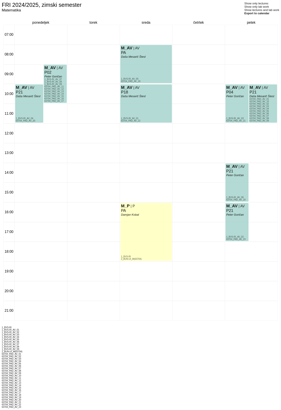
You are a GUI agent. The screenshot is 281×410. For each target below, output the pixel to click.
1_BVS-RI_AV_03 (234, 118)
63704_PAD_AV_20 (25, 121)
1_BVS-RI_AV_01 (129, 118)
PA (123, 52)
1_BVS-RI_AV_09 (53, 84)
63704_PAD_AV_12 (54, 89)
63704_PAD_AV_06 (259, 113)
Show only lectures (256, 3)
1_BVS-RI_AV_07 (53, 79)
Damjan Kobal (130, 214)
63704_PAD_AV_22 (130, 121)
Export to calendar (256, 13)
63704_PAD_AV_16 (54, 98)
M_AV (21, 87)
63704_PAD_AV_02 (259, 104)
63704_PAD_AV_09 (259, 121)
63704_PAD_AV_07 (259, 116)
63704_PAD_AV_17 (54, 101)
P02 (47, 72)
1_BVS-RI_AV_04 (24, 118)
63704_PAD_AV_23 (235, 239)
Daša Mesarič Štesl (28, 96)
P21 (19, 92)
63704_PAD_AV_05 (259, 111)
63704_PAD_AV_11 (54, 86)
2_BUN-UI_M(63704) (131, 259)
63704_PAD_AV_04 (259, 108)
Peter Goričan (53, 76)
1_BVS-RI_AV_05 (129, 79)
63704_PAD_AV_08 (259, 118)
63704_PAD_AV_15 (54, 96)
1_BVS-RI (126, 256)
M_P (125, 206)
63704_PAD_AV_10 (259, 101)
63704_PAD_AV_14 (54, 94)
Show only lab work (256, 6)
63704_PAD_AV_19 (235, 200)
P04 (229, 92)
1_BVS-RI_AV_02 (234, 237)
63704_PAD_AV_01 (259, 99)
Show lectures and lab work (261, 10)
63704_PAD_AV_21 (235, 121)
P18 (124, 92)
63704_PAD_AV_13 (54, 91)
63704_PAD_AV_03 (259, 106)
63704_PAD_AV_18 (130, 81)
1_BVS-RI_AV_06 (234, 197)
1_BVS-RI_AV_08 (53, 82)
